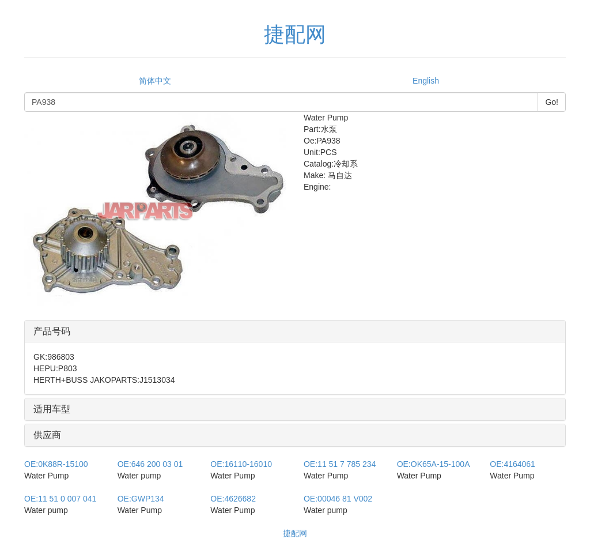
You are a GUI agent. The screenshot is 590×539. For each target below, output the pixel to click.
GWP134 (141, 498)
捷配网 (295, 533)
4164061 (512, 464)
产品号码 (51, 331)
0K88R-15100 (56, 464)
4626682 (233, 498)
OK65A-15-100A (433, 464)
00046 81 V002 (338, 498)
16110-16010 (241, 464)
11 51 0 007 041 (60, 498)
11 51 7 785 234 (340, 464)
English (426, 80)
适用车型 (51, 409)
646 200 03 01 (150, 464)
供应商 (47, 435)
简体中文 (155, 80)
